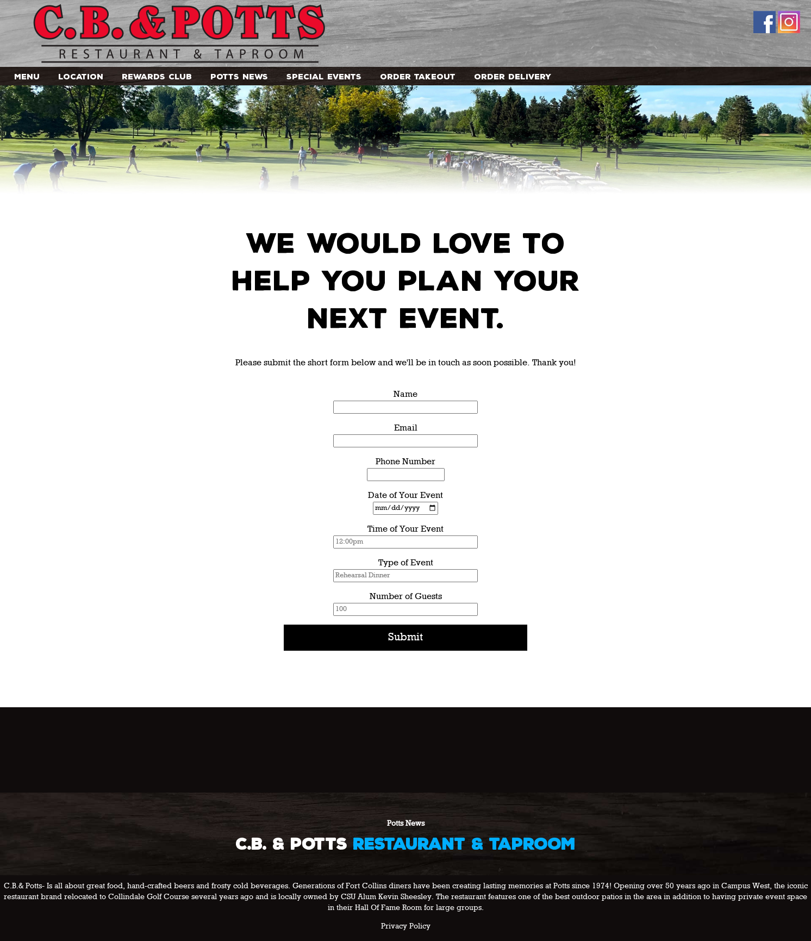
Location (80, 76)
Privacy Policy (406, 926)
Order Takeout (418, 76)
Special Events (323, 76)
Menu (27, 76)
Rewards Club (157, 76)
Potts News (239, 76)
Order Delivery (512, 76)
